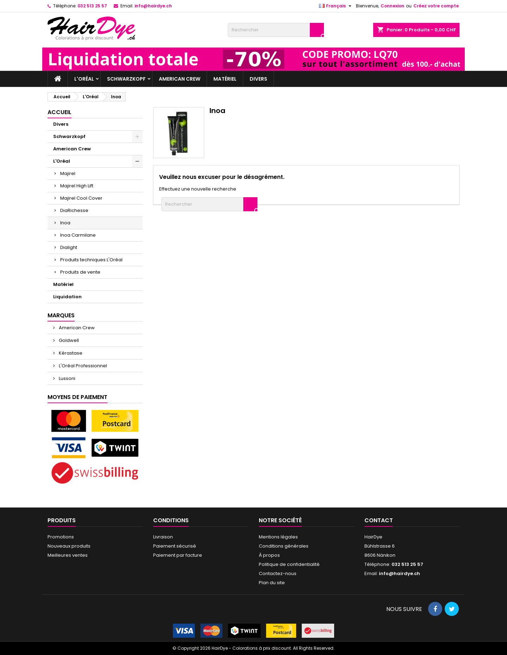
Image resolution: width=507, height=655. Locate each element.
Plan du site (272, 582)
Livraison (163, 537)
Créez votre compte (436, 6)
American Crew (179, 78)
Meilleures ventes (68, 555)
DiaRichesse (74, 210)
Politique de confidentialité (289, 564)
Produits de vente (80, 272)
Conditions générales (283, 546)
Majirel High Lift (76, 185)
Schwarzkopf (126, 78)
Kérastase (70, 353)
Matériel (225, 78)
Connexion (392, 6)
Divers (258, 78)
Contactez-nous (277, 573)
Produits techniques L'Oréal (91, 259)
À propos (269, 555)
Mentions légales (278, 537)
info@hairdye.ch (153, 6)
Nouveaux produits (69, 546)
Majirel (67, 173)
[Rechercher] (276, 30)
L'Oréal (84, 78)
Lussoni (66, 378)
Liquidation (67, 296)
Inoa (65, 222)
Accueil (59, 112)
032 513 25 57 (92, 6)
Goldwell (68, 340)
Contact (378, 520)
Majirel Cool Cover (81, 198)
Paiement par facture (177, 555)
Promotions (61, 537)
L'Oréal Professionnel (82, 365)
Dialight (68, 247)
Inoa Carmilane (78, 235)
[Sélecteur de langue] (336, 6)
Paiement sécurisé (174, 546)
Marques (61, 315)
